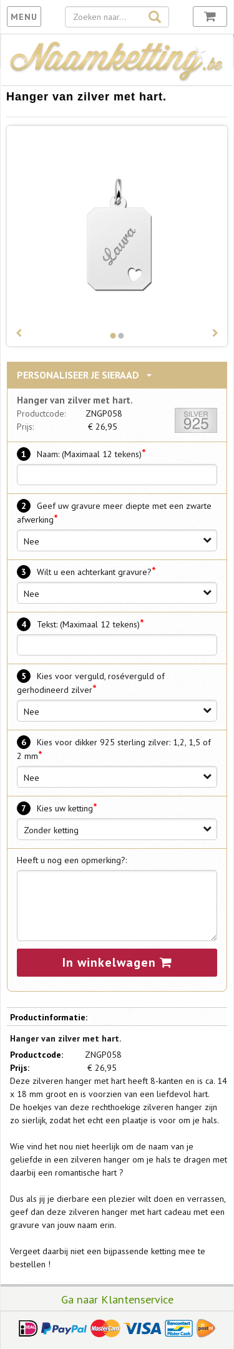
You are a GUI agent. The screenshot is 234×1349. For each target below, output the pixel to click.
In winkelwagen (117, 962)
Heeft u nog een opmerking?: (72, 860)
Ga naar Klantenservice (117, 1299)
